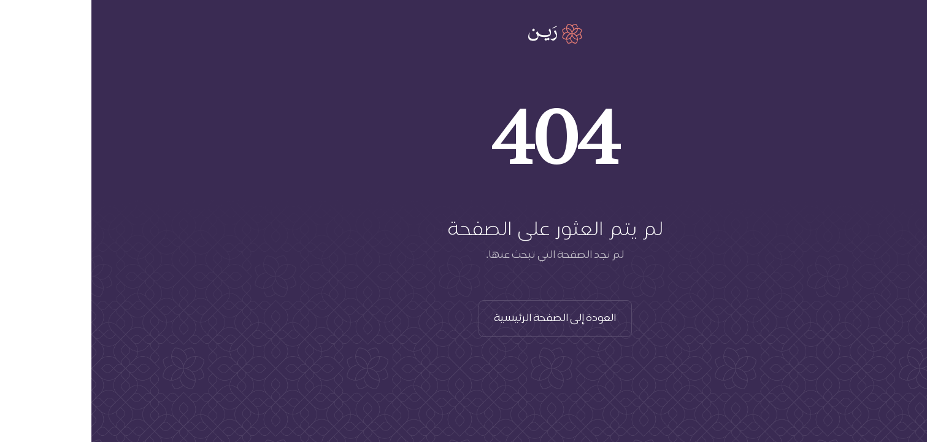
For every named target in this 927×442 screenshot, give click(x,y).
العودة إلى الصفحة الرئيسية (463, 318)
